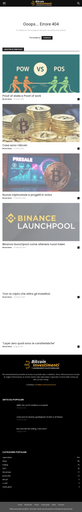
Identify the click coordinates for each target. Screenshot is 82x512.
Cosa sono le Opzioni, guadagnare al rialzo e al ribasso (40, 417)
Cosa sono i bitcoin (14, 145)
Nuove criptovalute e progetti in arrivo (27, 195)
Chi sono (61, 505)
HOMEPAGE (47, 38)
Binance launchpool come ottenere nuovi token (33, 244)
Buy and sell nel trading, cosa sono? (32, 429)
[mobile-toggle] (4, 3)
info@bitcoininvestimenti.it (45, 384)
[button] (78, 3)
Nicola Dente (7, 99)
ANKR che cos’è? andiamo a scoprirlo (32, 405)
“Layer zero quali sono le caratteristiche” (28, 343)
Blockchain (28, 505)
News (54, 505)
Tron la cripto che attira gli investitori (26, 294)
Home (20, 505)
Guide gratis (45, 505)
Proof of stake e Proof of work (21, 96)
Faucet (36, 505)
